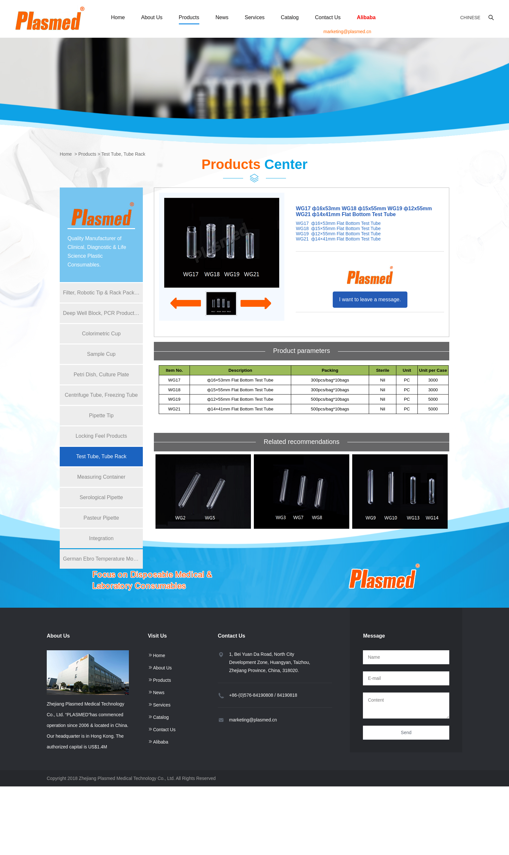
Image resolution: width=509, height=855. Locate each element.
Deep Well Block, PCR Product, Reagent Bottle (103, 313)
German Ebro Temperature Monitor (103, 559)
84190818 (287, 695)
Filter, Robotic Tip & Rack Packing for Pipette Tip (103, 292)
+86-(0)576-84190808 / (252, 695)
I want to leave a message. (370, 299)
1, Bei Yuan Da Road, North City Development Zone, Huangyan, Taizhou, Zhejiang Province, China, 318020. (269, 662)
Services (255, 17)
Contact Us (328, 17)
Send (406, 732)
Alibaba (366, 17)
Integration (101, 538)
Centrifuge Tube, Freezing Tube (101, 395)
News (222, 17)
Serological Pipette (101, 497)
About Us (152, 17)
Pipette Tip (101, 415)
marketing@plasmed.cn (347, 31)
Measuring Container (101, 477)
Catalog (290, 17)
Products (189, 17)
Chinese (470, 17)
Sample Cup (101, 354)
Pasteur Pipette (101, 518)
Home (118, 17)
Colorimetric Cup (101, 333)
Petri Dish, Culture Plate (101, 374)
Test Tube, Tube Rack (123, 154)
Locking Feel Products (101, 436)
